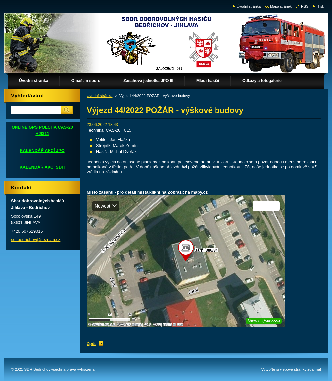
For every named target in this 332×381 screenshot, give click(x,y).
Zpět (91, 343)
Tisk (320, 6)
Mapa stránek (281, 6)
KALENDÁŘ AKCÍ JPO (42, 150)
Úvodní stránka (99, 96)
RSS (304, 6)
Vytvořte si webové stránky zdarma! (291, 369)
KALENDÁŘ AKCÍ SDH (42, 167)
